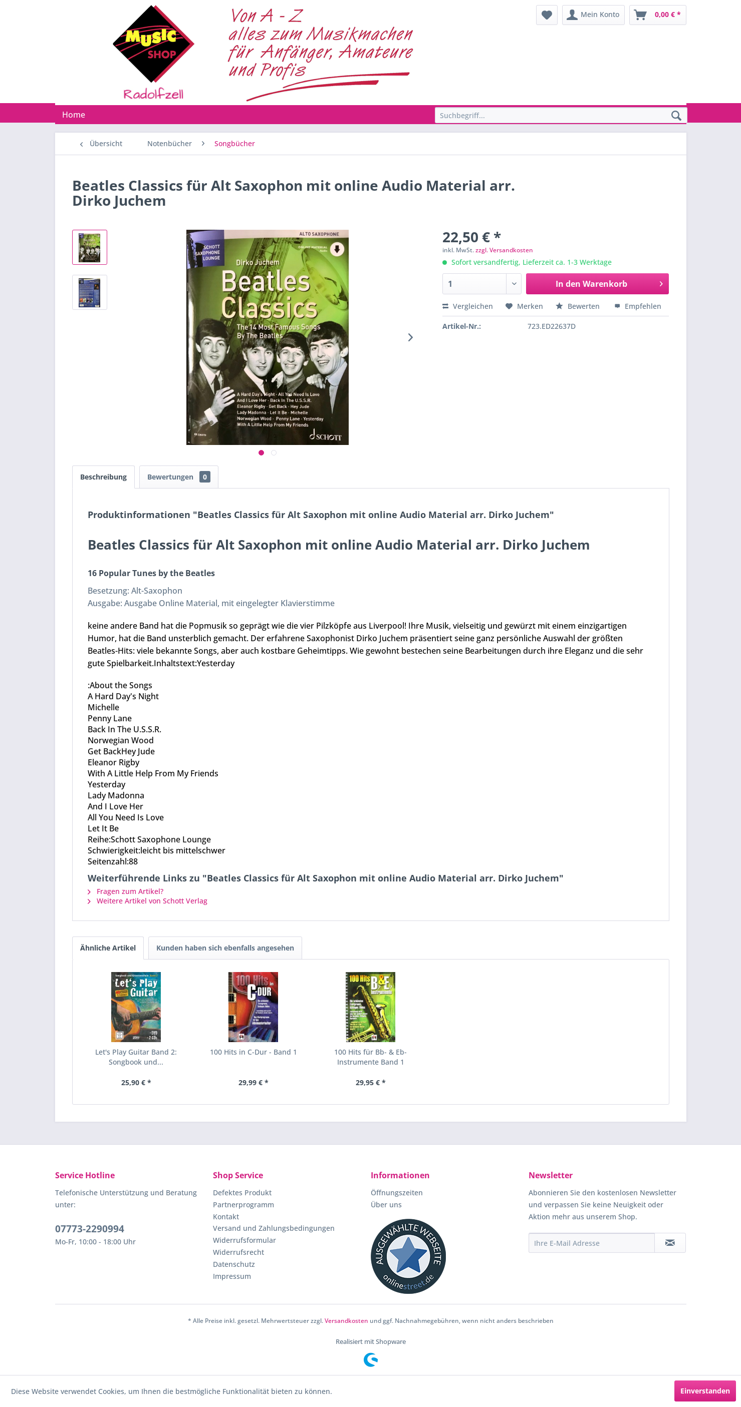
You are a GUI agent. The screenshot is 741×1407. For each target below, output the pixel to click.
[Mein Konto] (593, 15)
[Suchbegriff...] (561, 115)
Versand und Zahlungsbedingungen (274, 1228)
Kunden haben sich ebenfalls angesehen (225, 948)
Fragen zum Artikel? (125, 891)
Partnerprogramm (243, 1204)
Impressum (232, 1276)
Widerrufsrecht (238, 1252)
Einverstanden (705, 1390)
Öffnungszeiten (397, 1192)
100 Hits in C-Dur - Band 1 (253, 1052)
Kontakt (226, 1216)
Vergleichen (467, 306)
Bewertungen (178, 477)
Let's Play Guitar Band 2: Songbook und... (136, 1057)
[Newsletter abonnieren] (670, 1243)
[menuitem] (547, 15)
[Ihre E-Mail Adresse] (592, 1243)
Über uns (386, 1204)
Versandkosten (346, 1320)
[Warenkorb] (657, 15)
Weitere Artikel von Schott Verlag (147, 900)
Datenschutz (234, 1264)
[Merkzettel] (547, 15)
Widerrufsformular (244, 1240)
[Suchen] (676, 116)
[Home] (73, 114)
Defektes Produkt (242, 1192)
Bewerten (579, 306)
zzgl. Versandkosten (504, 250)
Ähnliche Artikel (108, 948)
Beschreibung (103, 477)
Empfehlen (637, 306)
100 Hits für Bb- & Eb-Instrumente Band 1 (370, 1057)
